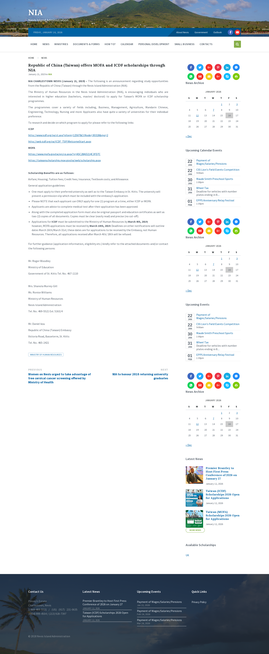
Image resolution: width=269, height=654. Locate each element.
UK (187, 555)
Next (164, 369)
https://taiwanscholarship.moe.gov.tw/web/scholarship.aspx (64, 160)
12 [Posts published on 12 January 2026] (197, 115)
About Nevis (182, 32)
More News (195, 530)
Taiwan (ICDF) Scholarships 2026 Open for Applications (223, 494)
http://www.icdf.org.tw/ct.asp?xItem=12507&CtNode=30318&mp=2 (68, 135)
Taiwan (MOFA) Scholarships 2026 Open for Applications (223, 515)
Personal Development (153, 44)
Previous (35, 369)
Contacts (206, 44)
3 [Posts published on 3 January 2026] (237, 104)
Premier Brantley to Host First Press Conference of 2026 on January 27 (221, 473)
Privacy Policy (199, 602)
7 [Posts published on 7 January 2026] (213, 109)
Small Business (185, 44)
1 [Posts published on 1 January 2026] (221, 104)
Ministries (61, 44)
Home (34, 44)
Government (201, 32)
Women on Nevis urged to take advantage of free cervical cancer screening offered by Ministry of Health (59, 378)
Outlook (217, 32)
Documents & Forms (86, 44)
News (46, 44)
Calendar (127, 44)
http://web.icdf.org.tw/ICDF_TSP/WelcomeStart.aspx (59, 141)
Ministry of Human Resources (46, 354)
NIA (36, 12)
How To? (110, 44)
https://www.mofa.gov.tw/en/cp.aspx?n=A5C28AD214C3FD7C (64, 154)
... (218, 194)
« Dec (189, 136)
